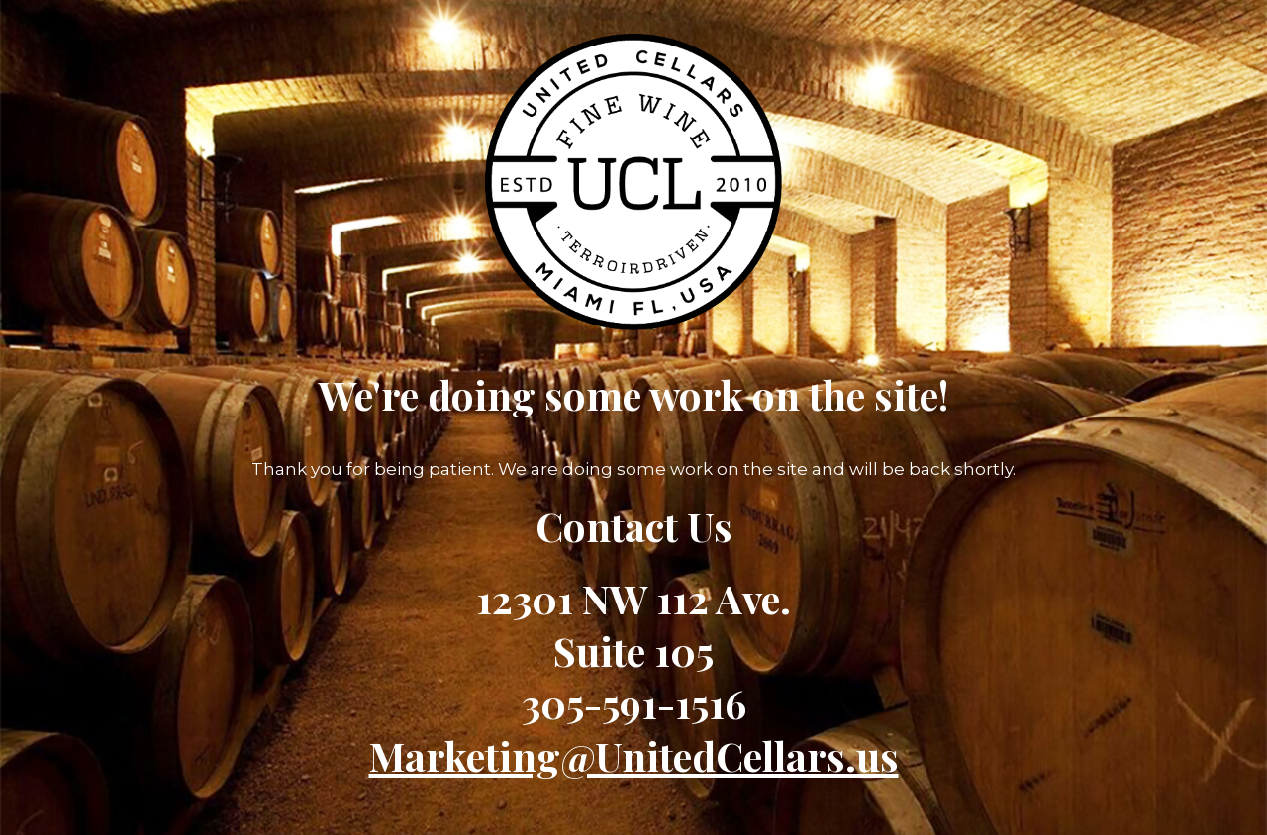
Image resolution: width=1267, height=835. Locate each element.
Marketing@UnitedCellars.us (634, 755)
